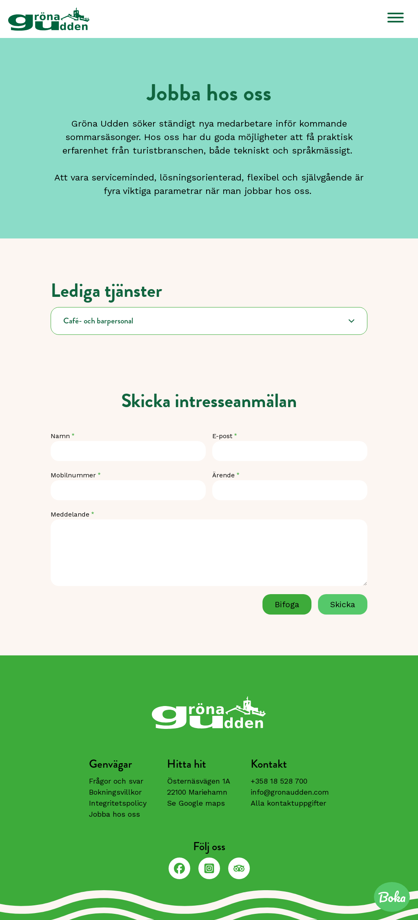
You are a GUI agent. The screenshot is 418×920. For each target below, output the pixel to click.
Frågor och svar (116, 781)
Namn (60, 436)
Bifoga (287, 604)
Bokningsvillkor (115, 792)
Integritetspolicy (118, 803)
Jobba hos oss (114, 814)
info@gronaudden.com (290, 792)
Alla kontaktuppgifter (288, 803)
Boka (392, 897)
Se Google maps (196, 803)
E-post (222, 436)
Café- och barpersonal (98, 321)
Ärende (223, 475)
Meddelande (70, 514)
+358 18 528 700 (279, 781)
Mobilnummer (73, 475)
